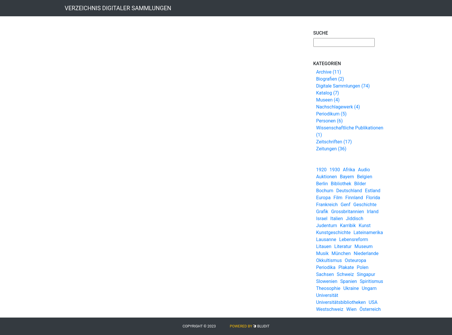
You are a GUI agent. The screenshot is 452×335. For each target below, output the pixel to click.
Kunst (365, 225)
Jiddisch (354, 218)
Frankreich (327, 204)
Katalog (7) (327, 93)
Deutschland (349, 190)
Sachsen (325, 274)
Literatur (343, 246)
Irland (372, 211)
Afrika (349, 169)
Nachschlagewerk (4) (338, 107)
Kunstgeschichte (333, 232)
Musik (322, 253)
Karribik (348, 225)
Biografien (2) (330, 79)
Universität (327, 295)
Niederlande (366, 253)
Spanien (348, 281)
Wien (351, 309)
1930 (334, 169)
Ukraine (351, 288)
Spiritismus (371, 281)
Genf (346, 204)
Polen (362, 267)
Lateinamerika (368, 232)
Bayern (347, 176)
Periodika (326, 267)
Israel (322, 218)
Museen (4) (328, 100)
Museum (364, 246)
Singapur (366, 274)
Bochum (324, 190)
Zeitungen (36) (331, 149)
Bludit (263, 326)
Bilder (360, 183)
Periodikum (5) (331, 114)
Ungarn (369, 288)
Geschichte (365, 204)
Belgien (364, 176)
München (341, 253)
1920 (321, 169)
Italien (336, 218)
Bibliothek (341, 183)
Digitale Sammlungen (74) (343, 86)
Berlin (322, 183)
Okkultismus (329, 260)
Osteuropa (355, 260)
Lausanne (326, 239)
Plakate (346, 267)
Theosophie (328, 288)
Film (337, 197)
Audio (364, 169)
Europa (323, 197)
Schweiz (345, 274)
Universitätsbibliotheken (341, 302)
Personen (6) (329, 121)
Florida (373, 197)
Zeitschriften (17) (334, 142)
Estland (372, 190)
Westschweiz (330, 309)
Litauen (324, 246)
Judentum (326, 225)
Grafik (322, 211)
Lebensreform (353, 239)
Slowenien (326, 281)
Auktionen (326, 176)
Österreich (370, 309)
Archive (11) (328, 72)
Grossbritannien (347, 211)
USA (373, 302)
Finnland (354, 197)
